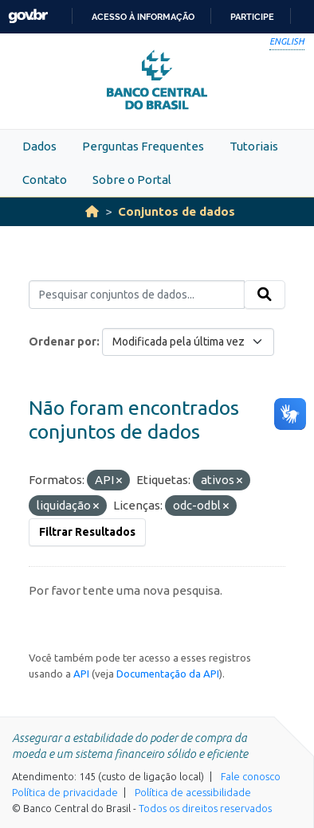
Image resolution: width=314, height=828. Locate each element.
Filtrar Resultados (87, 531)
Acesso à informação (143, 16)
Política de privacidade (65, 792)
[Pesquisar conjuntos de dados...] (137, 294)
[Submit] (264, 294)
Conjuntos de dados (176, 211)
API (81, 673)
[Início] (92, 211)
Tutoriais (254, 146)
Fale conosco (251, 776)
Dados (39, 146)
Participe (252, 16)
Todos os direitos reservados (205, 808)
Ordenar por (62, 341)
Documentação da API (167, 673)
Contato (44, 179)
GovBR (28, 16)
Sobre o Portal (131, 179)
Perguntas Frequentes (143, 146)
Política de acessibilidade (193, 792)
